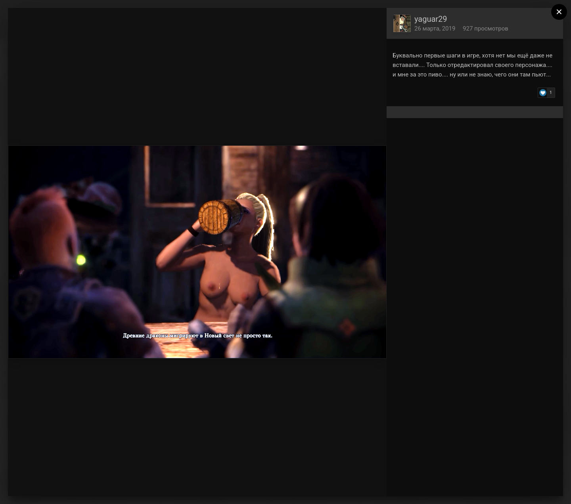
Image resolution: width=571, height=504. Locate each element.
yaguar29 (430, 19)
